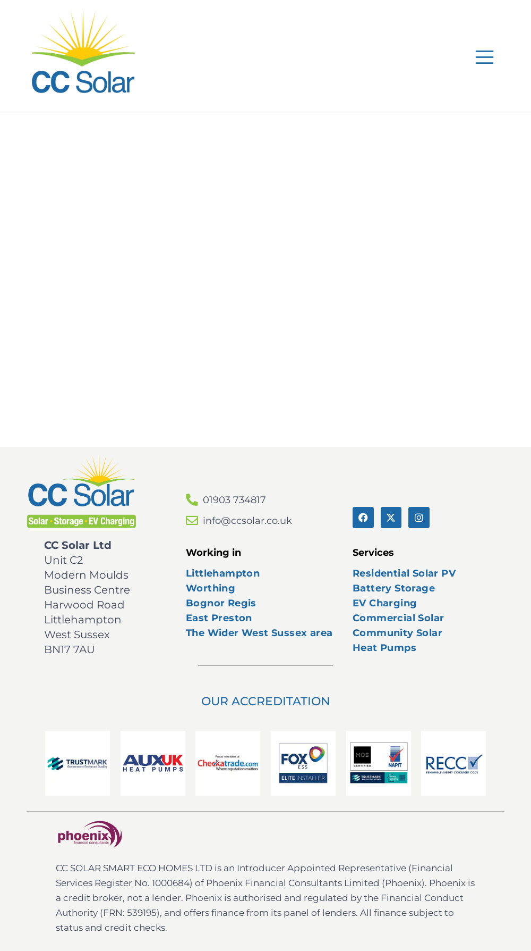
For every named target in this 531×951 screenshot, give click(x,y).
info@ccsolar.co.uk (247, 521)
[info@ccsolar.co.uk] (192, 520)
